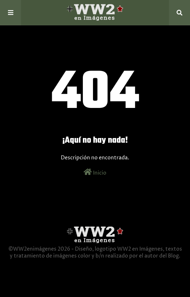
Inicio (95, 172)
